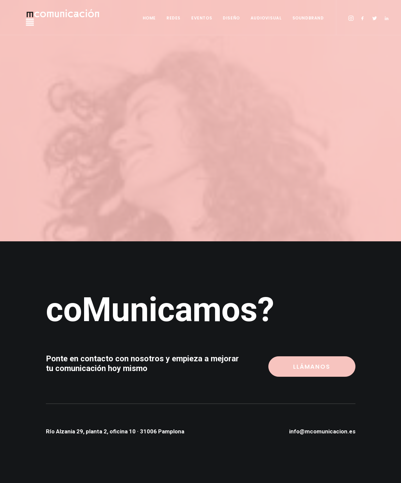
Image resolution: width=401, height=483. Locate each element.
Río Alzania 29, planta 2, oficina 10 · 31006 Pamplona (115, 431)
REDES (173, 18)
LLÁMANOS (311, 366)
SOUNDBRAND (308, 18)
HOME (149, 18)
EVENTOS (201, 18)
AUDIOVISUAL (266, 18)
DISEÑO (231, 18)
